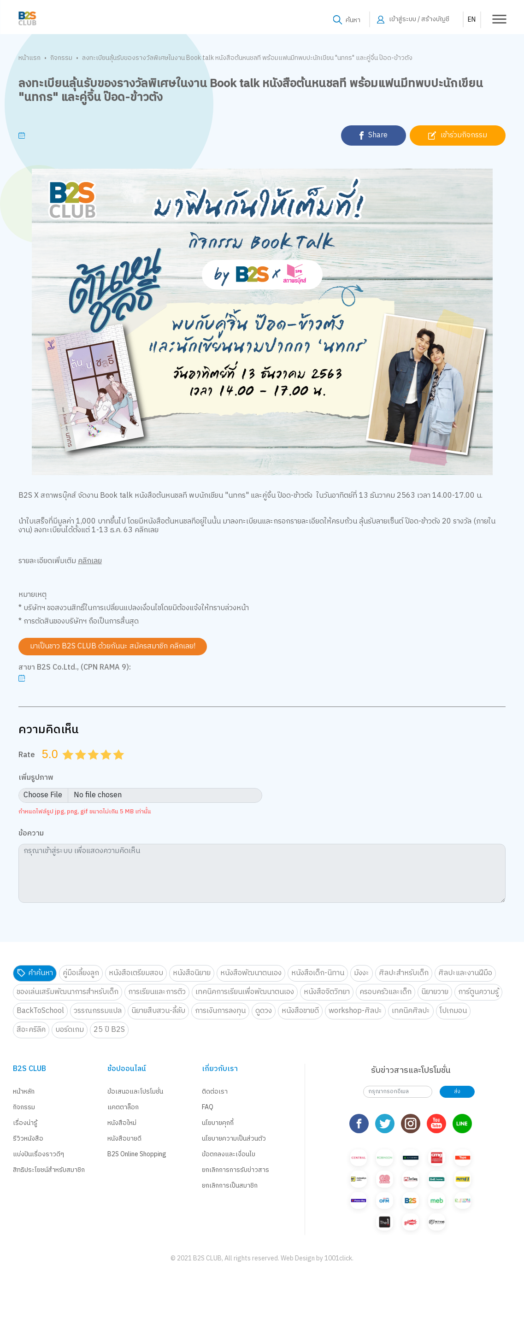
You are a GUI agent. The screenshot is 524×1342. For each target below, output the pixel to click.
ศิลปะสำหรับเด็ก (404, 973)
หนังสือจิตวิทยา (327, 992)
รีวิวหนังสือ (28, 1138)
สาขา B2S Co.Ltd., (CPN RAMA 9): (74, 667)
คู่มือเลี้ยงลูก (81, 973)
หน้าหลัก (24, 1091)
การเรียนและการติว (157, 992)
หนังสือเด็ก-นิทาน (317, 973)
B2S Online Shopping (136, 1154)
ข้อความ (31, 834)
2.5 (90, 766)
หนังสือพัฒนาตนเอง (251, 973)
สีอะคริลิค (31, 1030)
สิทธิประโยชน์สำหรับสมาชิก (49, 1170)
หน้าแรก (29, 58)
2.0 (81, 766)
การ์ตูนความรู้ (478, 992)
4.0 (107, 766)
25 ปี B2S (109, 1030)
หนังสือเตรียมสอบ (136, 973)
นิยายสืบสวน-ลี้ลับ (158, 1011)
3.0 (94, 766)
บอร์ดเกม (69, 1030)
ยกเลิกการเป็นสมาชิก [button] (230, 1185)
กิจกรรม (61, 58)
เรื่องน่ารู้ (25, 1123)
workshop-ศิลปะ (355, 1011)
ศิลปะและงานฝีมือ (465, 973)
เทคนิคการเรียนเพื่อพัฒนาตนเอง (244, 992)
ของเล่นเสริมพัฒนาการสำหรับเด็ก (67, 992)
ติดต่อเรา (215, 1091)
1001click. (338, 1241)
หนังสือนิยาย (192, 973)
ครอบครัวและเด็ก (385, 992)
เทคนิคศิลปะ (411, 1011)
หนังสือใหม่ (121, 1123)
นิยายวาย (434, 992)
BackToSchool (40, 1011)
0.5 (64, 766)
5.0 (119, 766)
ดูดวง (263, 1011)
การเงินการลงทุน (220, 1011)
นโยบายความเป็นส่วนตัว (234, 1138)
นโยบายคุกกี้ (218, 1123)
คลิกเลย (90, 561)
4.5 (115, 766)
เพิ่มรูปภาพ (35, 778)
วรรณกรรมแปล (98, 1011)
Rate (26, 755)
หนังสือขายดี (300, 1011)
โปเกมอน (453, 1011)
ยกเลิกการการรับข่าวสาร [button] (235, 1170)
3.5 (103, 766)
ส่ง (457, 1091)
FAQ (207, 1107)
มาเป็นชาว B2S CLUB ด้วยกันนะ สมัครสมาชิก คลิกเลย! (112, 646)
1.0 (69, 766)
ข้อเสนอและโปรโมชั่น (135, 1091)
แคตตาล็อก (123, 1107)
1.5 (77, 766)
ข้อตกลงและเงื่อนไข (228, 1154)
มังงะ (361, 973)
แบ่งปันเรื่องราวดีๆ (38, 1154)
